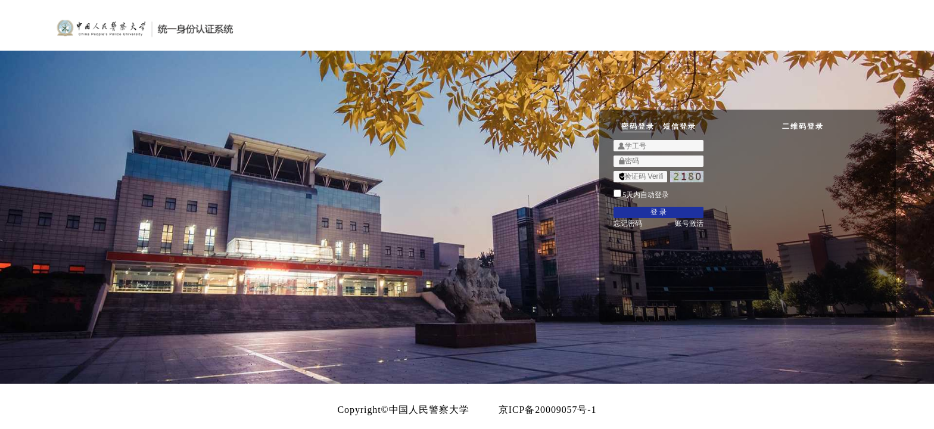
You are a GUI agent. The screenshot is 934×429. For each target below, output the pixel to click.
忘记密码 (488, 298)
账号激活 (626, 298)
